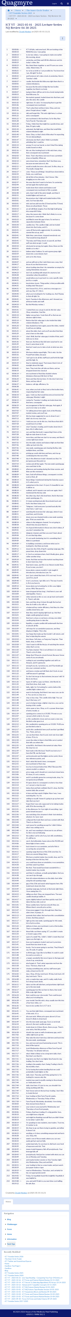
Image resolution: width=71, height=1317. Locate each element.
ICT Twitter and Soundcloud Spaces (18, 1261)
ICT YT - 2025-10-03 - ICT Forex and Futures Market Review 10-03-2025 (32, 1294)
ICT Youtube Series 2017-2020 (16, 1301)
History (8, 1202)
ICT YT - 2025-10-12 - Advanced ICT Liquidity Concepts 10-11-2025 (30, 1285)
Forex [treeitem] (9, 1229)
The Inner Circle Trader (37, 10)
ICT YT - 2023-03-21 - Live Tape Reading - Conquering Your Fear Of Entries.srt (33, 1278)
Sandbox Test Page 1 (12, 1266)
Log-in (54, 4)
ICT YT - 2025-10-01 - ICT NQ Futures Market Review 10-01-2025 (30, 1287)
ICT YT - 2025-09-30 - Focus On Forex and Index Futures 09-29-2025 (31, 1299)
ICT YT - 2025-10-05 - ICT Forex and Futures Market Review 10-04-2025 (32, 1297)
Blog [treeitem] (9, 1219)
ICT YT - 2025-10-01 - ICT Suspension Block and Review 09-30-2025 (30, 1292)
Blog (6, 1271)
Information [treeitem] (12, 1239)
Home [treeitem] (9, 1234)
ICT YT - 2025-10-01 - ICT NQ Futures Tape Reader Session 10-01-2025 (32, 1289)
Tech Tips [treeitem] (11, 1244)
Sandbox (8, 1268)
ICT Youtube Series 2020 (14, 1275)
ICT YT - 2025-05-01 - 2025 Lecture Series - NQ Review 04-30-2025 (34, 17)
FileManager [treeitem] (12, 1224)
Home (7, 1264)
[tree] (35, 1232)
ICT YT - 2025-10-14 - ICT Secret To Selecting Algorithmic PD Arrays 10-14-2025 (35, 1282)
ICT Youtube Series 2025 (20, 13)
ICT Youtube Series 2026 (14, 1257)
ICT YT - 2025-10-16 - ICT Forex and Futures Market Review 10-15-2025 (32, 1280)
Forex (18, 10)
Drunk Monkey (25, 32)
